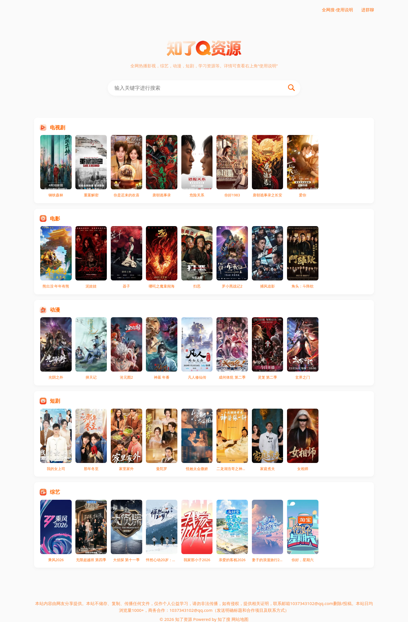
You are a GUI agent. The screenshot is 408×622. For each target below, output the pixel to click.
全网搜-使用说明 (337, 9)
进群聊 (367, 9)
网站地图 (239, 619)
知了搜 (224, 619)
